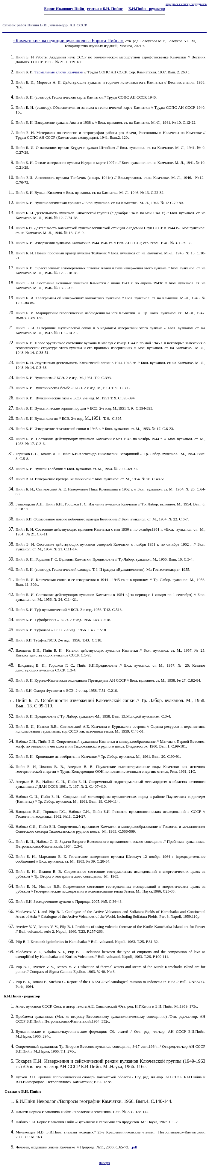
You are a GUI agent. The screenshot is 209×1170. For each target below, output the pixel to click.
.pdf (134, 1147)
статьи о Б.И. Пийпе (105, 8)
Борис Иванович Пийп (64, 8)
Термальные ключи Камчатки (58, 72)
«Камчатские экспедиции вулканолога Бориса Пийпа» (68, 40)
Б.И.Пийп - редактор (146, 8)
